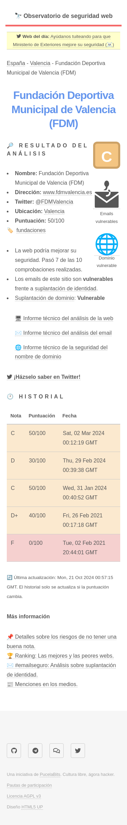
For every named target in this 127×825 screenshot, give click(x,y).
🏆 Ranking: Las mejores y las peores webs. (60, 656)
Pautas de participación (29, 785)
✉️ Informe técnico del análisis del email (63, 333)
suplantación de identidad (65, 288)
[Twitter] (44, 377)
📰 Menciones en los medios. (42, 684)
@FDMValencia (54, 202)
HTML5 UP (32, 806)
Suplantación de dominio (44, 298)
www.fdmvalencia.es (67, 192)
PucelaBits (50, 774)
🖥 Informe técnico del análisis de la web (64, 318)
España (16, 63)
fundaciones (30, 230)
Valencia (40, 63)
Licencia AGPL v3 (24, 796)
